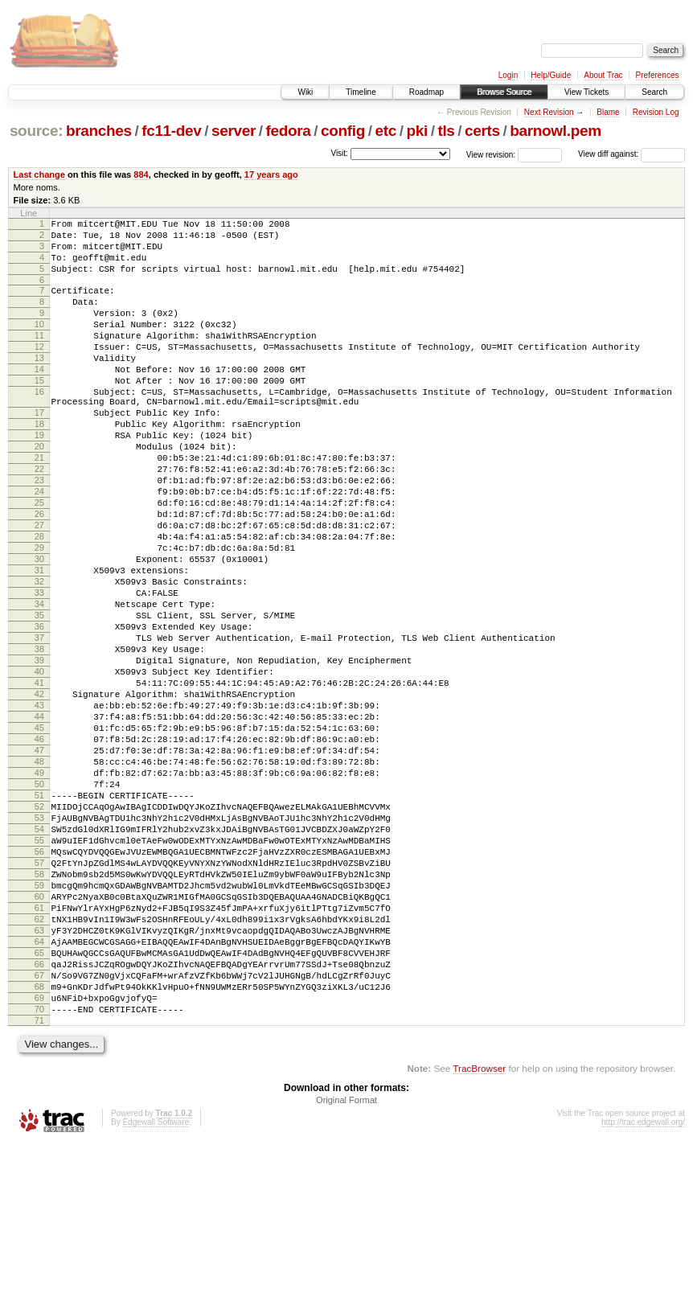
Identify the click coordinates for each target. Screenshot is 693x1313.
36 (39, 711)
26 (39, 574)
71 (39, 1189)
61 (39, 1052)
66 (39, 1121)
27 (39, 588)
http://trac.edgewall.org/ (643, 1290)
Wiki (305, 92)
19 (39, 478)
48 (39, 875)
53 (39, 943)
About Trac (603, 75)
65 (39, 1107)
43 (39, 806)
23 (39, 533)
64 (39, 1093)
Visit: (339, 153)
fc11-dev (171, 130)
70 (39, 1175)
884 (140, 174)
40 (39, 765)
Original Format (346, 1269)
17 (39, 451)
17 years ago (271, 174)
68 (39, 1148)
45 (39, 834)
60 (39, 1039)
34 (39, 683)
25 (39, 560)
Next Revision (549, 112)
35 (39, 697)
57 (39, 998)
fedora (288, 130)
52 (39, 929)
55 (39, 970)
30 (39, 629)
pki (416, 130)
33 (39, 670)
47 (39, 861)
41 (39, 779)
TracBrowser (479, 1237)
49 (39, 888)
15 (39, 411)
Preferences (657, 75)
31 (39, 642)
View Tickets (586, 92)
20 (39, 492)
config (343, 130)
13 (39, 384)
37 (39, 724)
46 (39, 847)
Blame (608, 112)
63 (39, 1080)
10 (39, 343)
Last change (39, 174)
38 (39, 738)
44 (39, 820)
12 (39, 370)
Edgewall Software (155, 1290)
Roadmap (426, 92)
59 (39, 1025)
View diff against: (631, 154)
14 (39, 398)
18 (39, 465)
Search (654, 92)
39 (39, 752)
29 (39, 615)
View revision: (491, 154)
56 (39, 984)
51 (39, 916)
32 (39, 656)
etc (385, 130)
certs (482, 130)
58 (39, 1011)
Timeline (360, 92)
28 (39, 601)
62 (39, 1066)
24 (39, 547)
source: (36, 130)
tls (445, 130)
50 (39, 902)
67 (39, 1134)
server (233, 130)
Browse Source (504, 92)
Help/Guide (551, 75)
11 (39, 357)
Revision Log (656, 112)
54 (39, 957)
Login (508, 75)
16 (39, 425)
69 (39, 1162)
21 (39, 506)
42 (39, 793)
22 (39, 519)
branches (99, 130)
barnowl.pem (555, 130)
